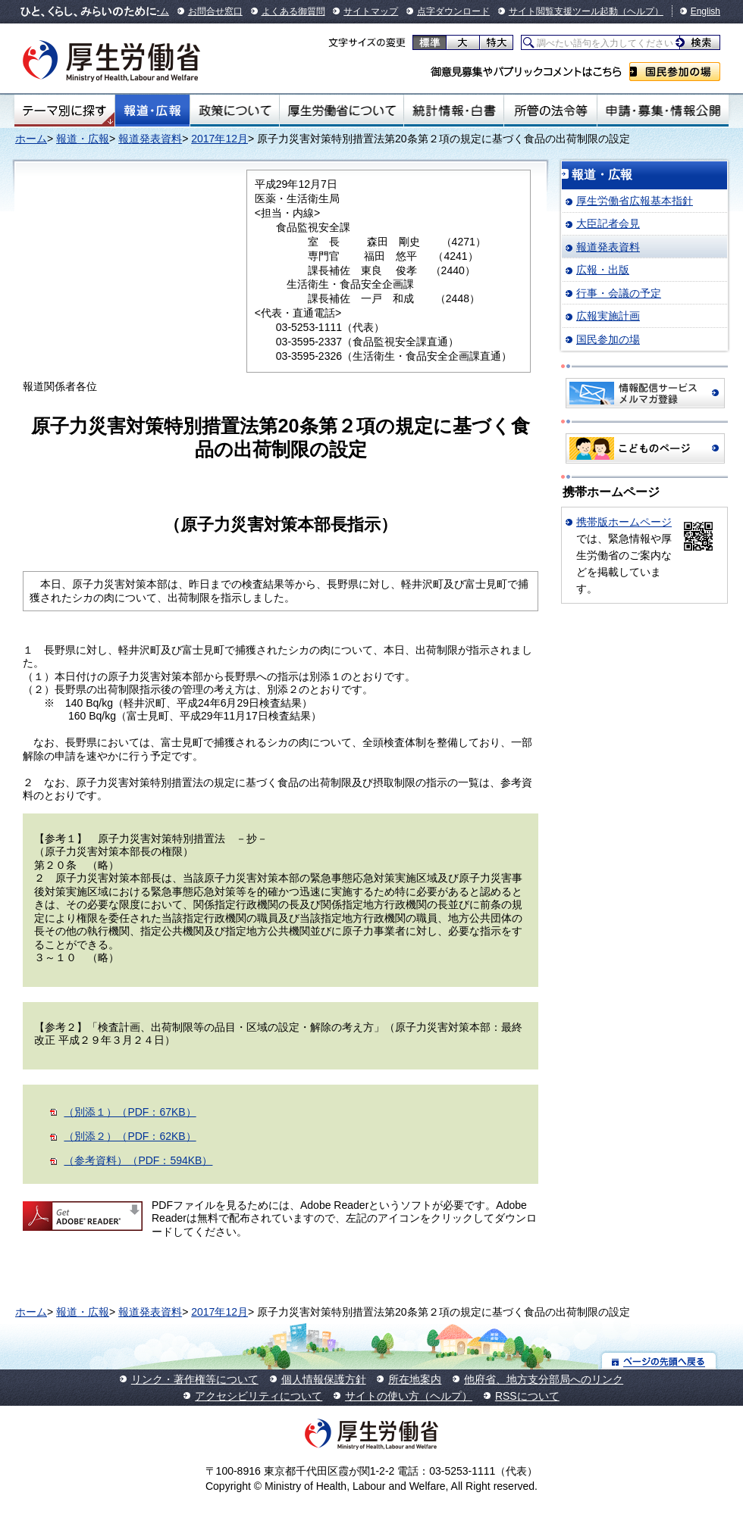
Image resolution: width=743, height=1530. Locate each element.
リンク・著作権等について (195, 1379)
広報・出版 (602, 270)
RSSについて (527, 1396)
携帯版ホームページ (624, 522)
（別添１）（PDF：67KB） (130, 1112)
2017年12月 (219, 139)
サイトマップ (370, 11)
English (705, 11)
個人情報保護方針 (323, 1379)
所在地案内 (414, 1379)
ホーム (31, 139)
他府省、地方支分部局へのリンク (543, 1379)
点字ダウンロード (453, 11)
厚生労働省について (342, 110)
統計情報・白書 (453, 110)
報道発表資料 (150, 139)
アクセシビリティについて (258, 1396)
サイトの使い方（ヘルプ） (408, 1396)
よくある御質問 (293, 11)
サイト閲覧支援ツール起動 (563, 11)
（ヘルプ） (640, 11)
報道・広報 (152, 110)
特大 (496, 42)
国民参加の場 (674, 71)
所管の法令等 (550, 110)
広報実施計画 (608, 316)
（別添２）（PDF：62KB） (130, 1136)
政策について (234, 110)
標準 (429, 42)
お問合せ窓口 (215, 11)
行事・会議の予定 (618, 293)
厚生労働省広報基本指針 (634, 201)
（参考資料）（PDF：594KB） (138, 1160)
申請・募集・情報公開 (663, 110)
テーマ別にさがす (64, 110)
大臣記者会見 (608, 223)
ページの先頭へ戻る (659, 1360)
